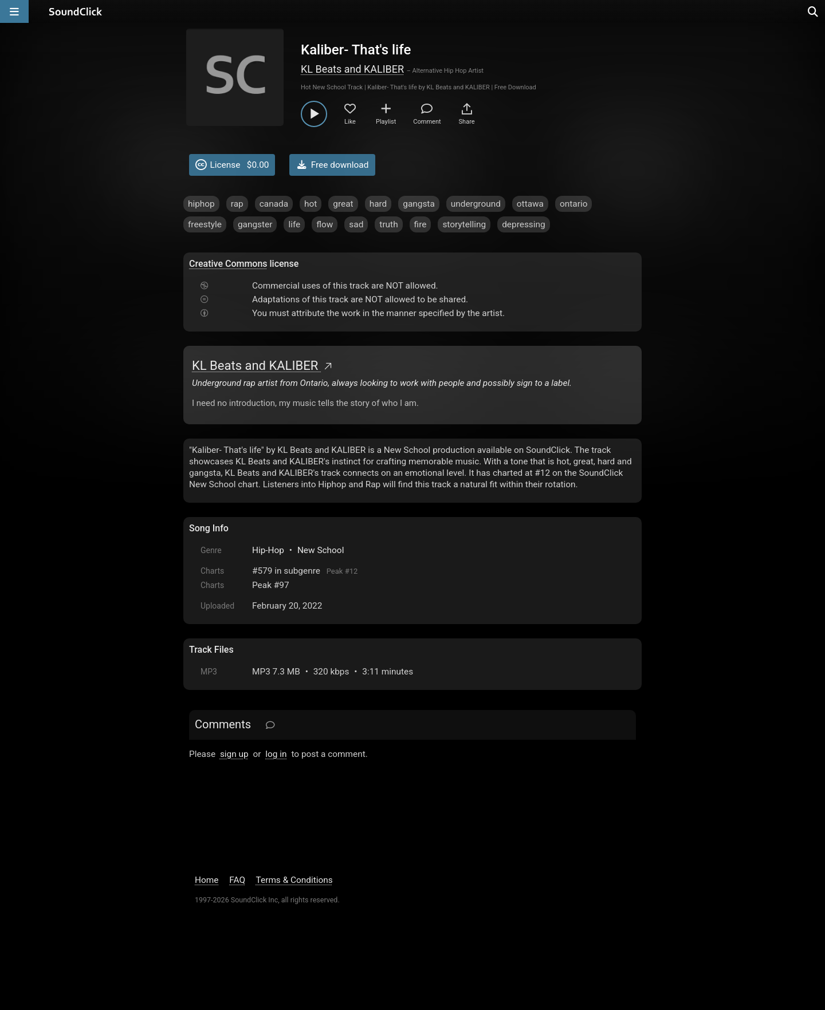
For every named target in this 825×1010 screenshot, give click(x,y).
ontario (573, 204)
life (294, 224)
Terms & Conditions (294, 880)
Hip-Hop (268, 550)
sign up (234, 754)
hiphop (201, 204)
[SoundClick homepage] (76, 11)
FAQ (237, 880)
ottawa (530, 204)
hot (310, 204)
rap (237, 204)
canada (274, 204)
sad (356, 224)
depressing (523, 224)
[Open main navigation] (14, 11)
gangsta (419, 204)
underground (476, 204)
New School (320, 550)
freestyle (205, 224)
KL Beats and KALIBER (352, 69)
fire (420, 224)
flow (324, 224)
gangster (255, 224)
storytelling (464, 224)
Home (206, 880)
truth (388, 224)
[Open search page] (813, 11)
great (343, 204)
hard (378, 204)
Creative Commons (228, 263)
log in (275, 754)
